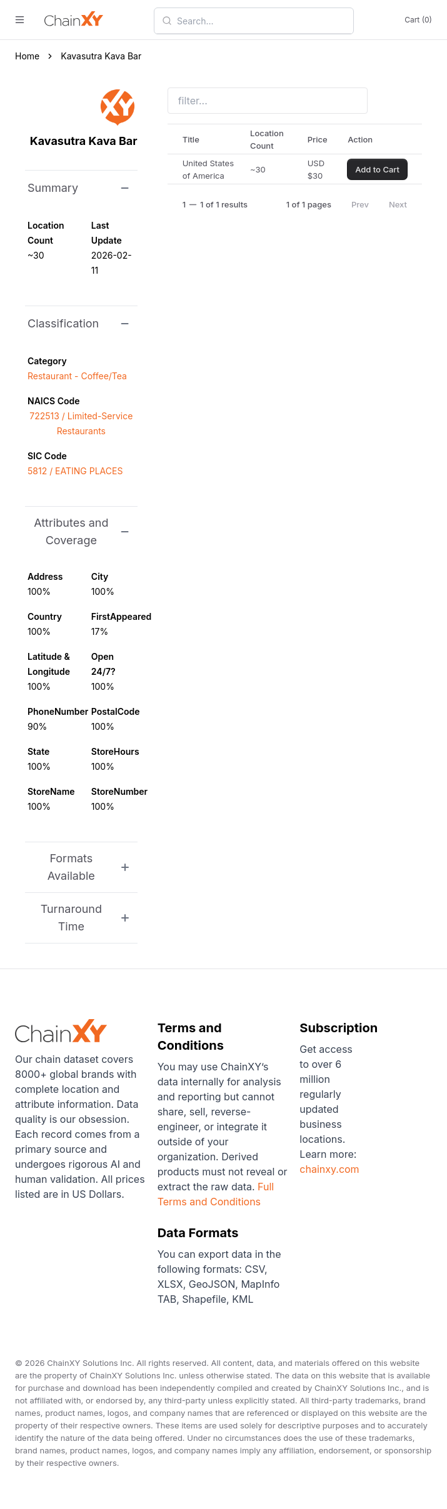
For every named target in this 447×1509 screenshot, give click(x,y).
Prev (360, 204)
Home (27, 56)
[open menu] (19, 19)
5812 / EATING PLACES (75, 471)
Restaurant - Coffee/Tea (77, 376)
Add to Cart (377, 169)
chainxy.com (329, 1169)
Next (398, 204)
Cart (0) (418, 19)
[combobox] (261, 20)
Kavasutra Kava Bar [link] (101, 56)
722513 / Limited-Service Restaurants (81, 423)
